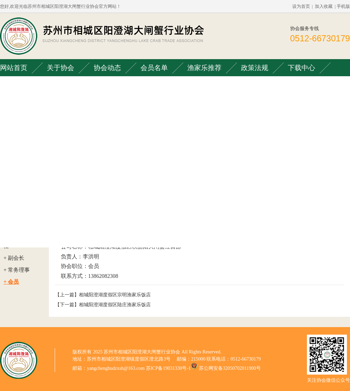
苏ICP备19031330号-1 (168, 368)
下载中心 (301, 67)
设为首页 (301, 6)
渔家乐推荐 (204, 67)
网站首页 (13, 67)
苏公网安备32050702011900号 (230, 368)
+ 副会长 (13, 258)
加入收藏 (324, 6)
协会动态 (107, 67)
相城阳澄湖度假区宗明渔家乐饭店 (115, 294)
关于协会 (60, 67)
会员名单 (154, 67)
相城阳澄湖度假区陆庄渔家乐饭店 (115, 304)
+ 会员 (11, 282)
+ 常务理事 (16, 270)
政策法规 (254, 67)
